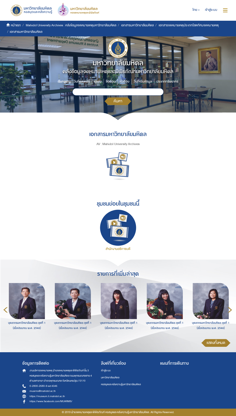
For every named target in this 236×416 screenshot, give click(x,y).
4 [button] (126, 336)
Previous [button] (5, 310)
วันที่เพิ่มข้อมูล (143, 81)
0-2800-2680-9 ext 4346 (43, 386)
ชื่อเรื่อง (110, 81)
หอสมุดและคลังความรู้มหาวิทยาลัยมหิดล (121, 384)
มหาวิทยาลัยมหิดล (110, 377)
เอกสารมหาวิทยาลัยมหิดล (137, 25)
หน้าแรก (16, 25)
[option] (26, 309)
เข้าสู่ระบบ (106, 370)
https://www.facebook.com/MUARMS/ (51, 401)
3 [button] (120, 336)
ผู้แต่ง (98, 81)
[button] (196, 10)
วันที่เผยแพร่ (82, 81)
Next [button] (230, 310)
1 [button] (109, 336)
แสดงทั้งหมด (216, 342)
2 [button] (115, 336)
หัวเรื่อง (124, 81)
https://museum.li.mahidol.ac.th (47, 396)
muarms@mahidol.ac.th (43, 391)
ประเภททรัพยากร (167, 81)
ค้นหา (118, 101)
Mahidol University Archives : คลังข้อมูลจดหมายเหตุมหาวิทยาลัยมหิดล (71, 25)
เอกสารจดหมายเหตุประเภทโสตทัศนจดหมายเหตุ (189, 25)
